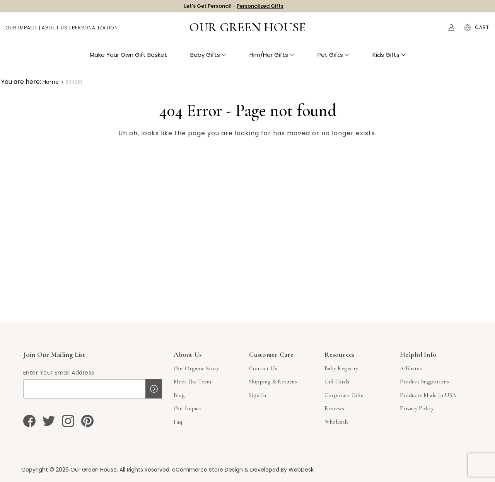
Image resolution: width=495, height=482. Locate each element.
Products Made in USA (428, 395)
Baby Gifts (208, 58)
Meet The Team (192, 381)
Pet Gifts (333, 58)
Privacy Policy (417, 408)
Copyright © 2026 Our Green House (69, 469)
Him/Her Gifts (271, 58)
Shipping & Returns (273, 381)
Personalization (95, 31)
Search (435, 31)
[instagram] (68, 421)
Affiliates (411, 368)
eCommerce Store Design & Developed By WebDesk (243, 469)
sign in (257, 395)
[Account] (451, 31)
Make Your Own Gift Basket (128, 58)
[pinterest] (87, 421)
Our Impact (22, 31)
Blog (179, 395)
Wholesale (336, 421)
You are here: (21, 81)
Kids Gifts (389, 58)
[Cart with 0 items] (482, 31)
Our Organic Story (196, 368)
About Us (55, 31)
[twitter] (49, 421)
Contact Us (263, 368)
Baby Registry (341, 368)
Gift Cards (336, 381)
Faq (178, 421)
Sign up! (153, 389)
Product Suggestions (424, 381)
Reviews (334, 408)
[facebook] (29, 421)
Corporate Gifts (343, 395)
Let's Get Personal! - (233, 7)
